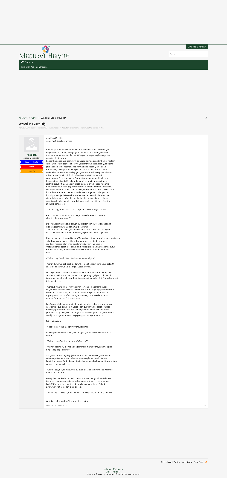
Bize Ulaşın (166, 462)
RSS (206, 462)
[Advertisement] (94, 22)
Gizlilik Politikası (113, 471)
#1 (205, 405)
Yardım (177, 462)
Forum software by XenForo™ (113, 474)
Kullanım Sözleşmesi (113, 469)
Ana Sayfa (187, 462)
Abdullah (65, 128)
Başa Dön (198, 462)
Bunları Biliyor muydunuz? (36, 128)
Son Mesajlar (42, 66)
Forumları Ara (27, 66)
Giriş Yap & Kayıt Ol (197, 46)
